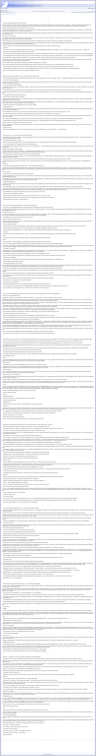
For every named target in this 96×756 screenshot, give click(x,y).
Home (3, 8)
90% (7, 14)
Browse (6, 8)
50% (12, 14)
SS (92, 11)
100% (4, 14)
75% (9, 14)
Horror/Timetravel (12, 12)
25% (14, 14)
